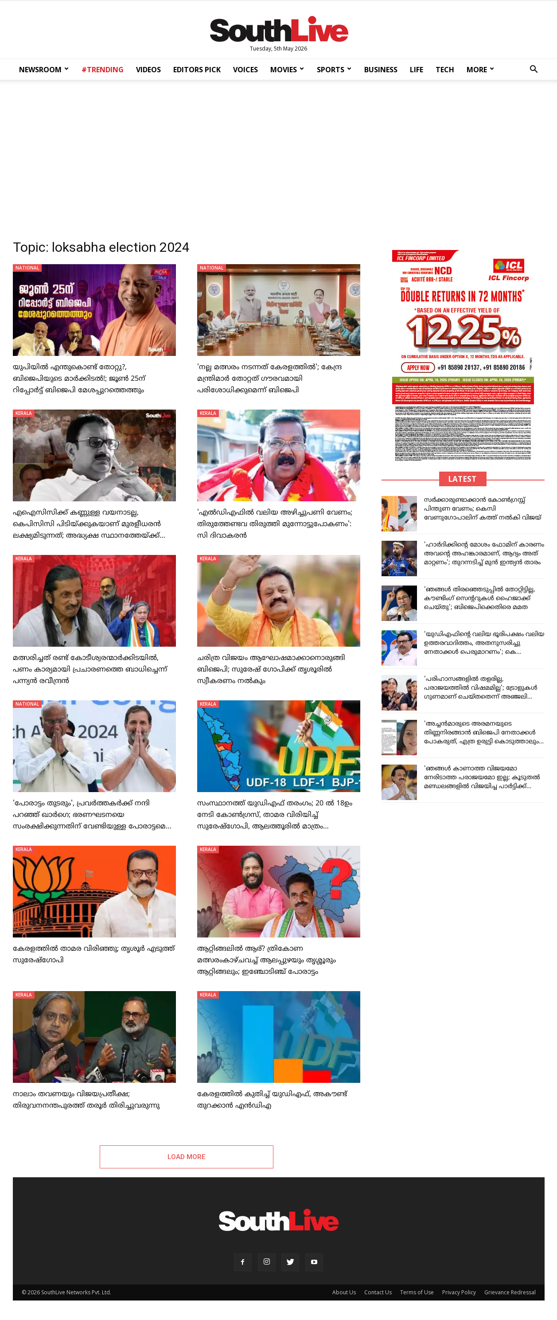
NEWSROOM (44, 69)
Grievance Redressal (510, 1293)
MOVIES (287, 69)
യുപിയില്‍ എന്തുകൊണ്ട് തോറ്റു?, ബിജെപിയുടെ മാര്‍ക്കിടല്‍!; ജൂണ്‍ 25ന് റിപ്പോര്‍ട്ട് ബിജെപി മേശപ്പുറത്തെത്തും (79, 379)
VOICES (245, 69)
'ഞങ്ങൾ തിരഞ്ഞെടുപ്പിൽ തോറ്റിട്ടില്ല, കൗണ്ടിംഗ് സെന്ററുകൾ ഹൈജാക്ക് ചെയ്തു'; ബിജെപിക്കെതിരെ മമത (479, 598)
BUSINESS (380, 69)
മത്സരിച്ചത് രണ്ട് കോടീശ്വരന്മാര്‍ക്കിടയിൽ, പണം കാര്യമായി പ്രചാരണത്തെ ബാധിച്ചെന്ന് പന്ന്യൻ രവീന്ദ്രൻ (90, 670)
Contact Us (378, 1293)
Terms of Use (417, 1293)
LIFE (416, 69)
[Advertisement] (279, 157)
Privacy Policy (459, 1293)
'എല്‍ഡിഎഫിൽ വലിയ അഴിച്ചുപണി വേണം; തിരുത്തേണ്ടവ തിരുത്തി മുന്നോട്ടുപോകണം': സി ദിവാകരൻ (274, 524)
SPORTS (334, 69)
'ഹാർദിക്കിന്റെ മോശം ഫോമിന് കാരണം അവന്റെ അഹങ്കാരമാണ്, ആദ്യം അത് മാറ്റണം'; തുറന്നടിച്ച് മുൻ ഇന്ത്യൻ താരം (484, 553)
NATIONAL (27, 268)
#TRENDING (103, 69)
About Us (344, 1293)
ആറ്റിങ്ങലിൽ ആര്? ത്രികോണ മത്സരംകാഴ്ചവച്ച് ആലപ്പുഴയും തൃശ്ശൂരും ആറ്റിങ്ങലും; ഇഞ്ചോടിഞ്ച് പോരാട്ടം (266, 960)
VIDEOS (148, 69)
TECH (445, 69)
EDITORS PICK (197, 69)
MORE (480, 69)
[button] (534, 70)
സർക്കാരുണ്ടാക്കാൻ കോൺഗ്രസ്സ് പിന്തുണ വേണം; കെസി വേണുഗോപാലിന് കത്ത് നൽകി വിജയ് (482, 509)
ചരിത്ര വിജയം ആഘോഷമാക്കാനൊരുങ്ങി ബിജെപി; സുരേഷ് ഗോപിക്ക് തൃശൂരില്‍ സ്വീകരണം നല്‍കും (271, 670)
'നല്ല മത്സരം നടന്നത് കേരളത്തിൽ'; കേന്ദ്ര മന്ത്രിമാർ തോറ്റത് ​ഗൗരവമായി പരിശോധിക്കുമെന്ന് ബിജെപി (269, 379)
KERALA (24, 413)
